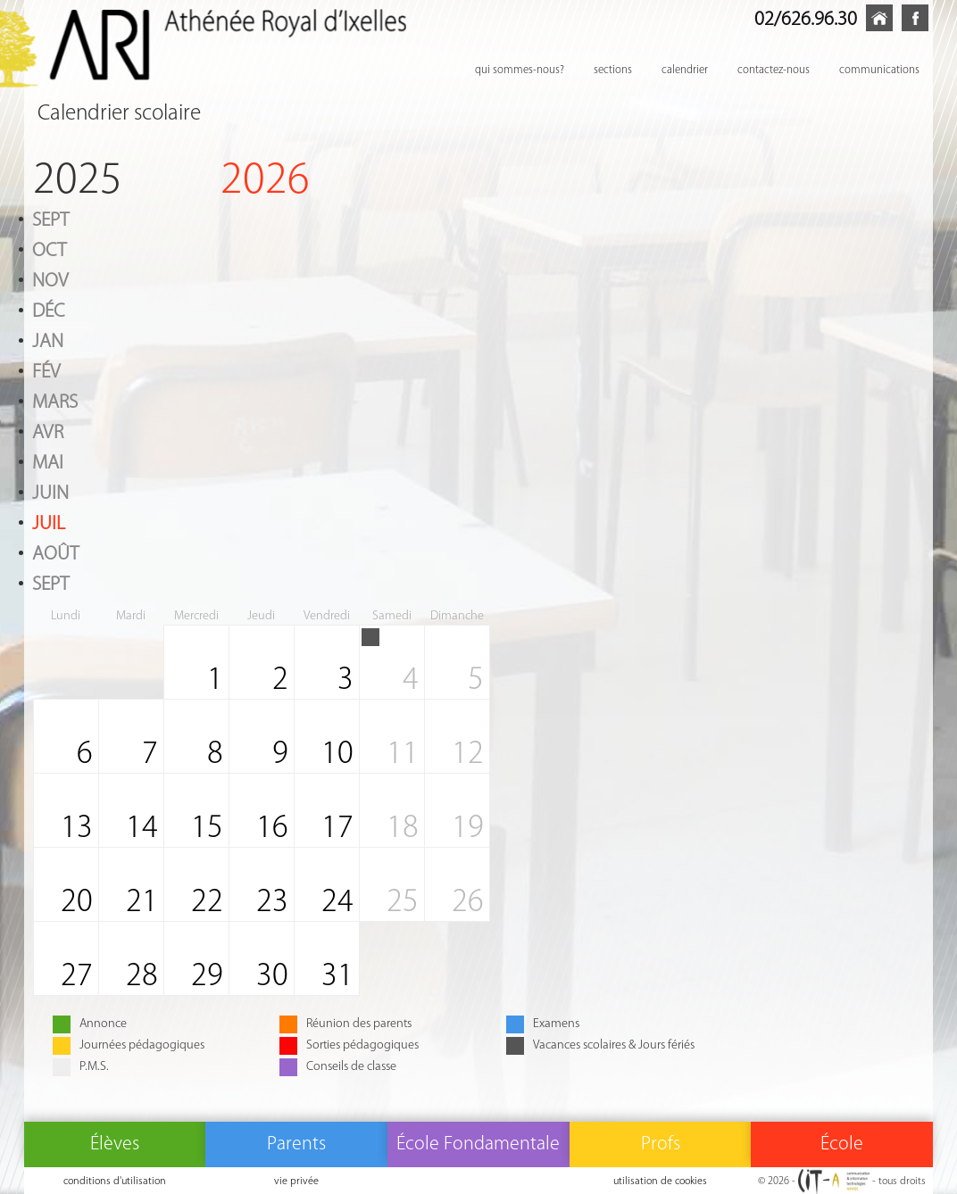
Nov (50, 279)
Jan (47, 340)
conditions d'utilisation (114, 1180)
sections (613, 69)
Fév (46, 370)
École (841, 1142)
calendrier (685, 69)
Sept (50, 219)
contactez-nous (773, 69)
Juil (48, 522)
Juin (50, 492)
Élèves (114, 1142)
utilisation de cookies (660, 1180)
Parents (296, 1142)
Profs (660, 1142)
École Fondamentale (478, 1142)
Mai (47, 461)
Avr (47, 431)
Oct (49, 249)
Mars (55, 401)
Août (55, 552)
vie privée (296, 1180)
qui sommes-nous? (519, 69)
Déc (48, 310)
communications (879, 69)
